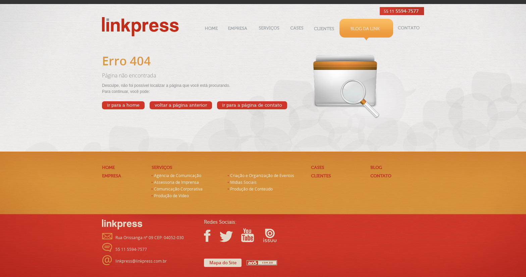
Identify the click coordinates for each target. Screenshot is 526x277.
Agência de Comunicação (177, 175)
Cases (297, 29)
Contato (408, 29)
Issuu (267, 235)
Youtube (247, 235)
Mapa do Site (222, 262)
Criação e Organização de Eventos (262, 175)
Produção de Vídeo (171, 195)
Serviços (269, 29)
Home (211, 29)
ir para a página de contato (252, 105)
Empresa (237, 29)
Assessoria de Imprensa (176, 182)
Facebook (210, 235)
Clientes (324, 29)
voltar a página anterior (181, 105)
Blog (366, 29)
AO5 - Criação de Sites (262, 262)
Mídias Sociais (243, 182)
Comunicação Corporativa (178, 189)
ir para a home (123, 105)
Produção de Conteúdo (251, 189)
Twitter (227, 235)
